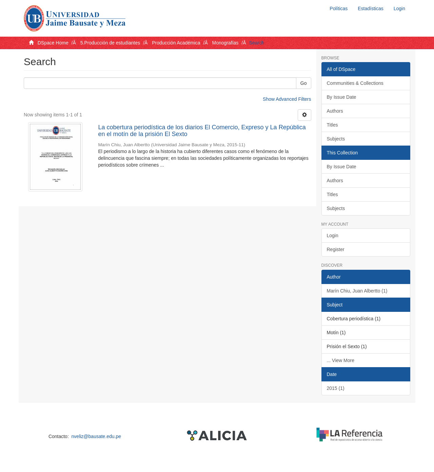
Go (303, 83)
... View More (340, 360)
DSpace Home (53, 42)
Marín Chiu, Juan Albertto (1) (357, 291)
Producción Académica (176, 42)
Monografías (225, 42)
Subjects (336, 138)
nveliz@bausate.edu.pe (96, 436)
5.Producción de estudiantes (110, 42)
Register (335, 249)
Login (332, 235)
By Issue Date (341, 97)
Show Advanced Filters (287, 99)
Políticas (339, 8)
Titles (332, 125)
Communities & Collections (355, 83)
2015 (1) (335, 388)
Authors (335, 111)
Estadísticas (370, 8)
